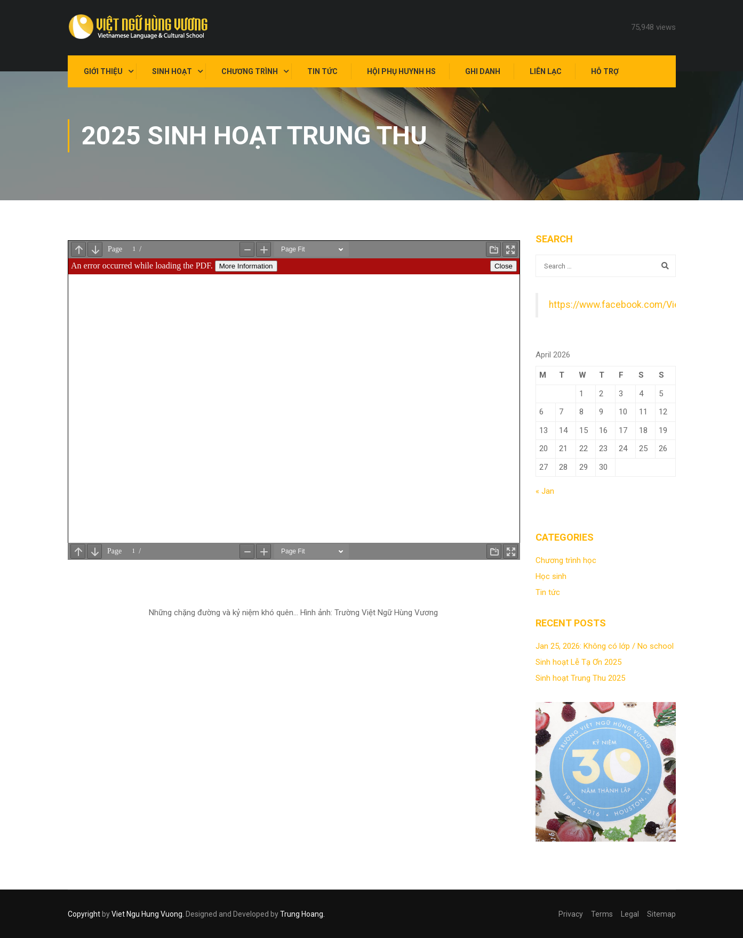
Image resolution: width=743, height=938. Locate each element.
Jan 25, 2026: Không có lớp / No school (605, 646)
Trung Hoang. (302, 914)
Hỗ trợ (605, 71)
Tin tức (322, 71)
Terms (602, 914)
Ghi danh (482, 71)
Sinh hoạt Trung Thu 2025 (580, 678)
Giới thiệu (103, 71)
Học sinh (551, 576)
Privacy (570, 914)
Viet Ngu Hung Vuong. (147, 914)
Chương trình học (566, 560)
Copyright (84, 914)
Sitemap (661, 914)
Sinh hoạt (172, 71)
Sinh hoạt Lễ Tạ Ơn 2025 (578, 662)
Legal (630, 914)
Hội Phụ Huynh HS (401, 71)
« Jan (545, 491)
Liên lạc (546, 71)
